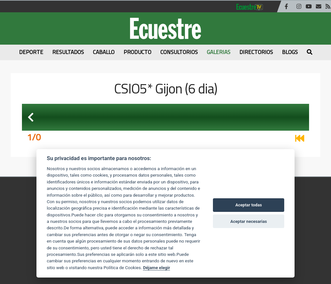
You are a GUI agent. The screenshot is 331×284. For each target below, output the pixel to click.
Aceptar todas (248, 204)
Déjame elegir (156, 267)
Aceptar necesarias (248, 221)
